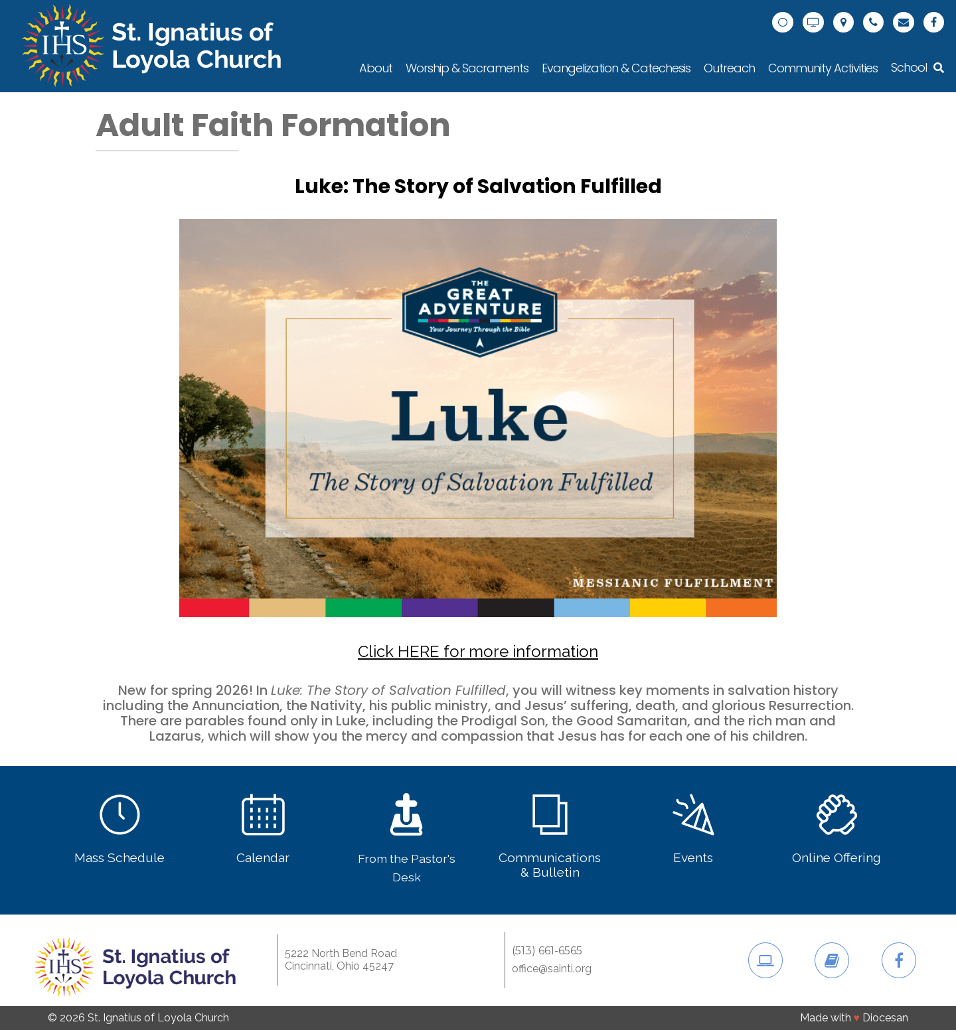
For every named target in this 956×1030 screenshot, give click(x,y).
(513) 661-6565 (547, 951)
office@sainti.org (552, 969)
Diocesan (885, 1017)
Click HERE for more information (478, 651)
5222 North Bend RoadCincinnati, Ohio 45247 (341, 959)
